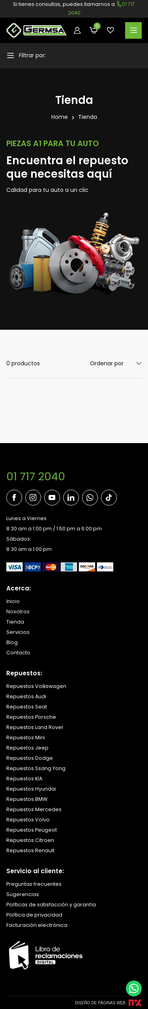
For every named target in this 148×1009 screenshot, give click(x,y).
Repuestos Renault (30, 850)
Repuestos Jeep (27, 747)
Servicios (18, 632)
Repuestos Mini (25, 737)
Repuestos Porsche (31, 717)
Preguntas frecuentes (34, 884)
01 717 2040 (35, 476)
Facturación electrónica (36, 925)
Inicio (13, 601)
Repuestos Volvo (28, 819)
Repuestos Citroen (30, 840)
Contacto (18, 652)
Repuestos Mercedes (34, 809)
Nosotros (18, 611)
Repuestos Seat (26, 706)
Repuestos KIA (24, 778)
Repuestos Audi (26, 696)
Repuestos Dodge (29, 758)
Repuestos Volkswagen (36, 686)
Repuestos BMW (26, 799)
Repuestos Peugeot (31, 830)
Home (59, 117)
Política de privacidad (34, 914)
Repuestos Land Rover (35, 727)
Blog (12, 642)
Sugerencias (22, 894)
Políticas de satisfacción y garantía (51, 904)
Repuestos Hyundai (31, 788)
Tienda (87, 117)
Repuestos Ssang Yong (36, 768)
